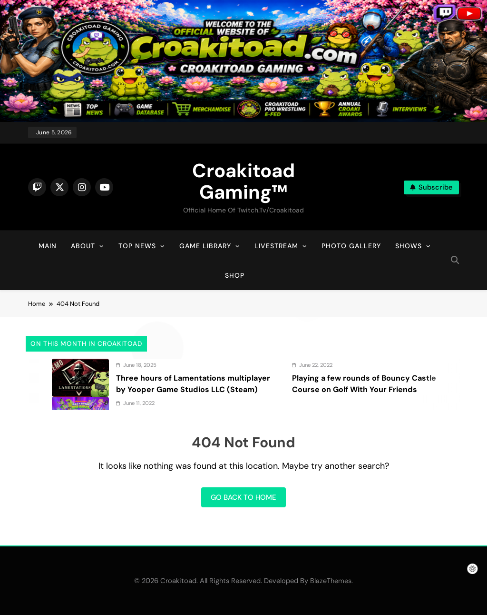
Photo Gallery (351, 246)
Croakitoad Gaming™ (243, 181)
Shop (234, 275)
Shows (408, 246)
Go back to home (243, 497)
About (83, 246)
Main (48, 246)
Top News (137, 246)
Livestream (276, 246)
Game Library (205, 246)
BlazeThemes (330, 580)
